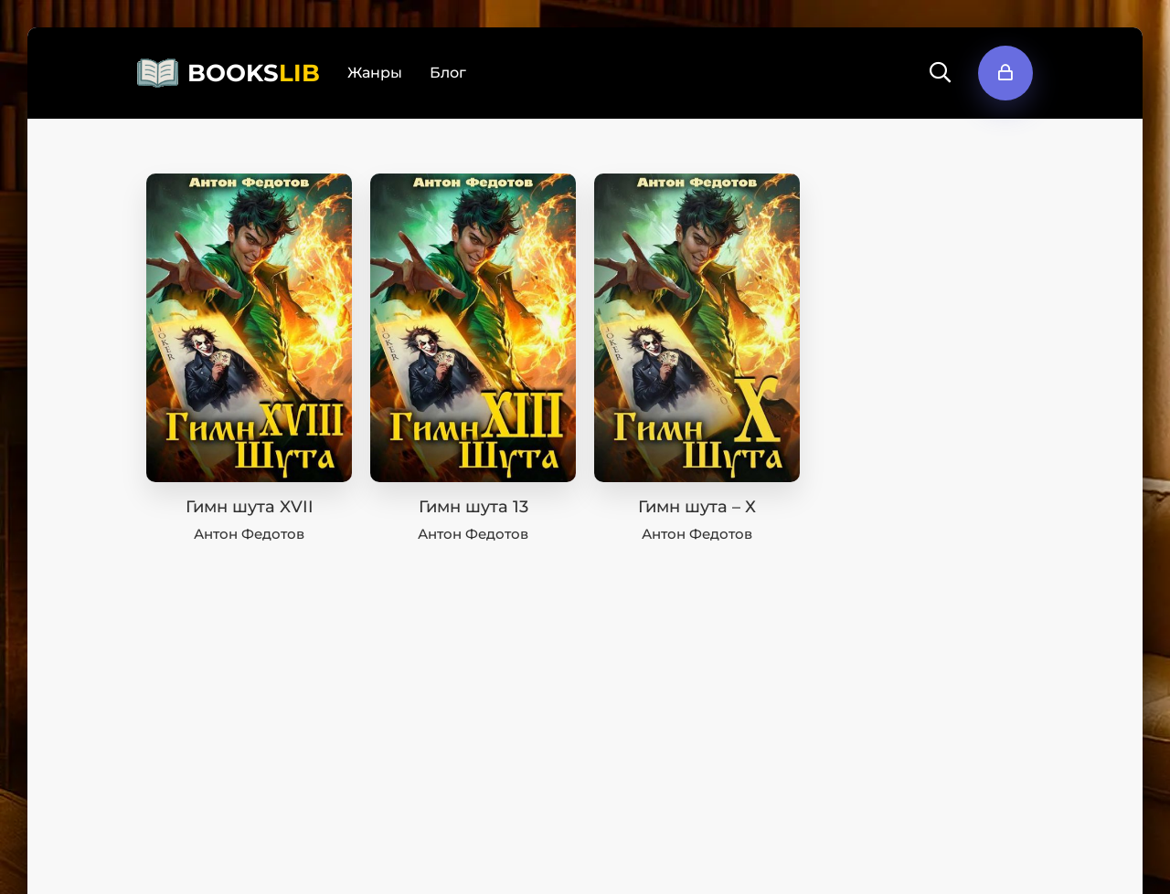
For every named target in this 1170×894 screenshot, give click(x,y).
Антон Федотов (249, 533)
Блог (448, 72)
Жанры (374, 72)
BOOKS (253, 73)
